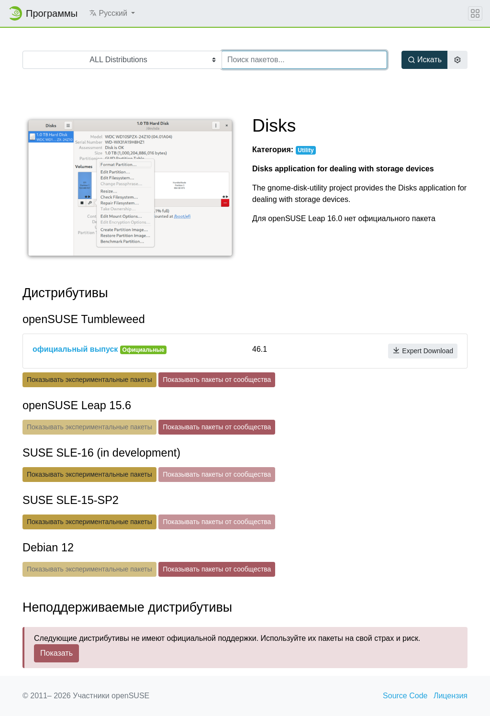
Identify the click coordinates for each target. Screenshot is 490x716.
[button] (112, 13)
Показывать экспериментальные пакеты (89, 379)
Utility (305, 150)
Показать (56, 653)
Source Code (405, 696)
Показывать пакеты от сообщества (217, 379)
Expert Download (422, 351)
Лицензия (451, 696)
